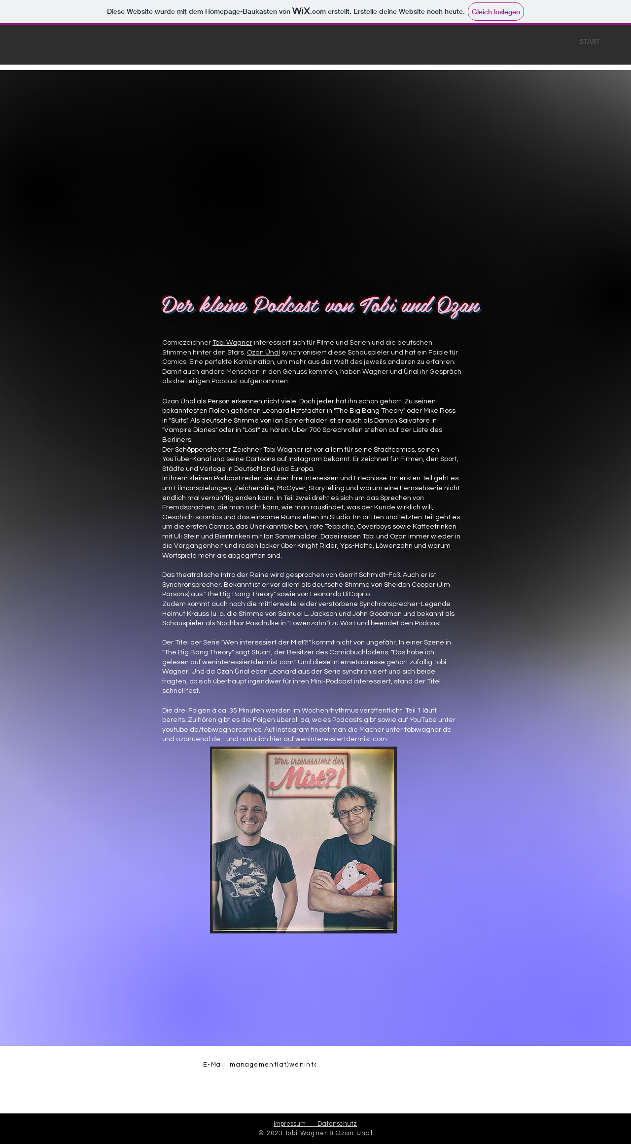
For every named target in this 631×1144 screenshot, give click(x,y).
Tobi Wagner (232, 342)
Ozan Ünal (263, 352)
